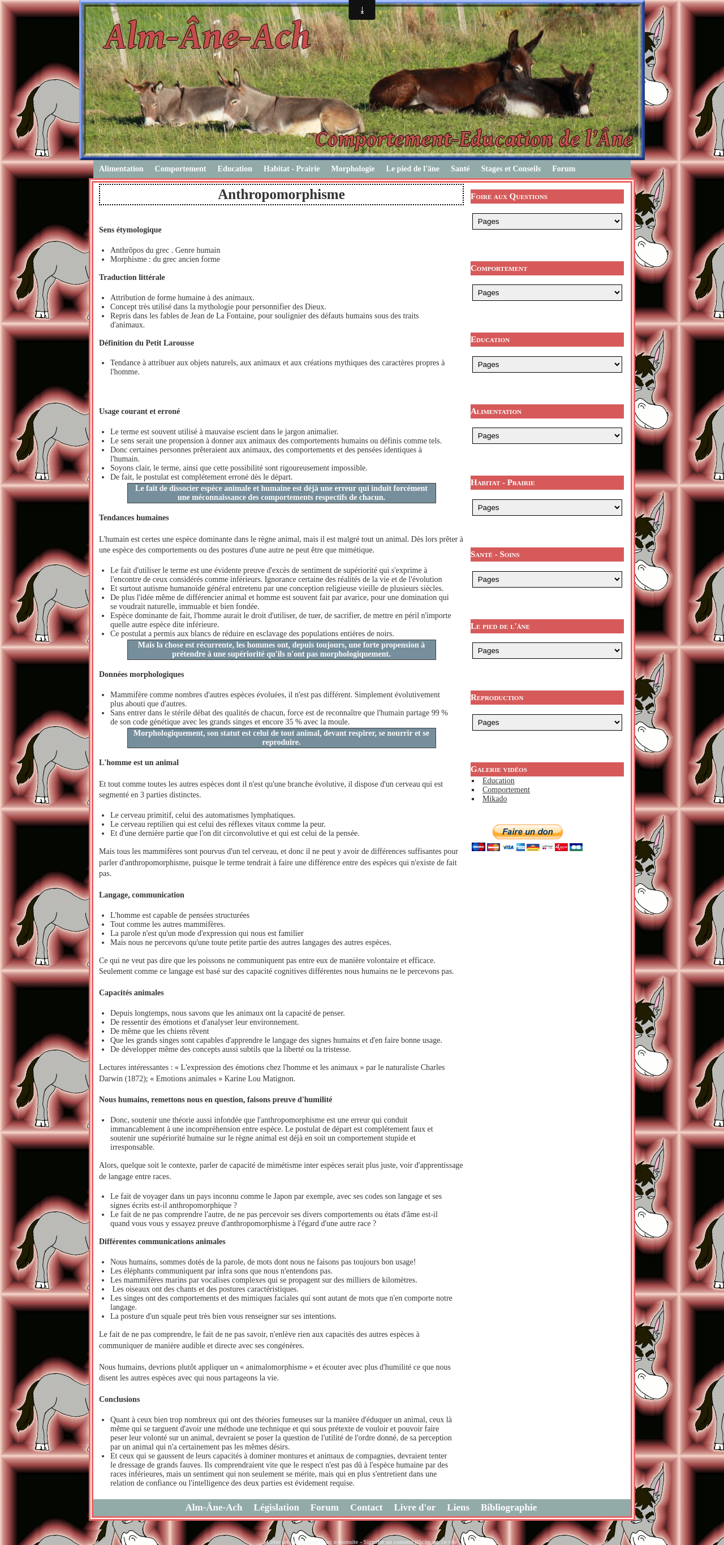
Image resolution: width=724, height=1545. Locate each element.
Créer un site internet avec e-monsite (313, 1541)
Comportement (180, 169)
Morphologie (353, 169)
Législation (276, 1507)
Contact (366, 1507)
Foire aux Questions (509, 196)
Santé (460, 169)
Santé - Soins (495, 554)
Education (235, 169)
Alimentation (121, 169)
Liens (458, 1507)
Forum (563, 169)
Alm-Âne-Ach (214, 1507)
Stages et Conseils (511, 169)
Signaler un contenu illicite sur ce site (411, 1541)
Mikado (494, 799)
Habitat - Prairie (292, 169)
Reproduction (497, 697)
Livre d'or (415, 1507)
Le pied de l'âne (413, 169)
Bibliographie (509, 1507)
